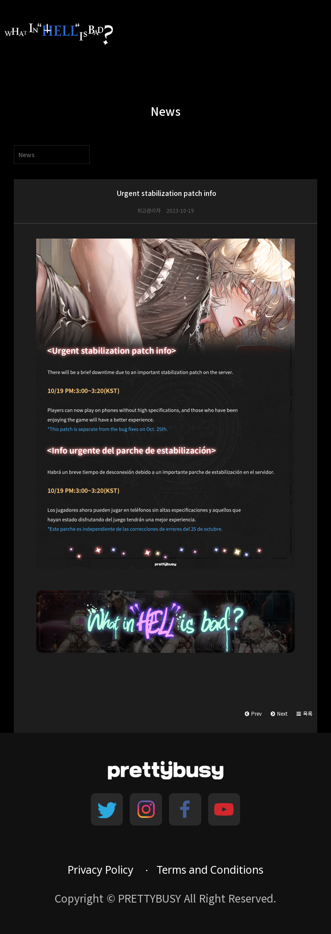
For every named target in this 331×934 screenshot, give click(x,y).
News (26, 154)
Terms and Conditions (209, 870)
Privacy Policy (101, 870)
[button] (304, 713)
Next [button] (279, 713)
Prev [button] (253, 713)
